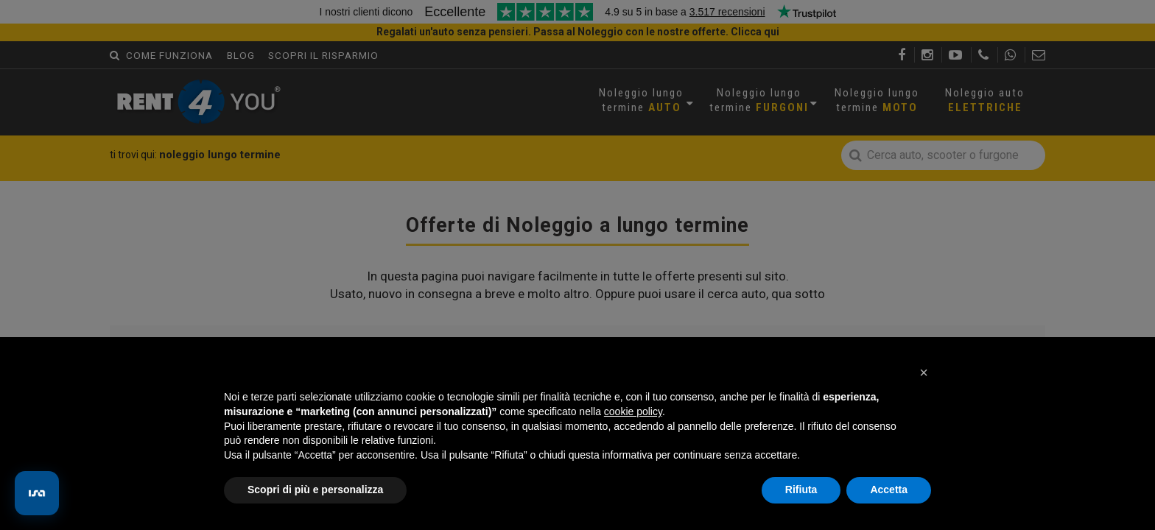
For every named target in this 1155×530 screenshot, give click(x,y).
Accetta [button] (889, 489)
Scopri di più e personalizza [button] (315, 489)
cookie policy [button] (633, 411)
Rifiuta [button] (801, 489)
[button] (923, 372)
